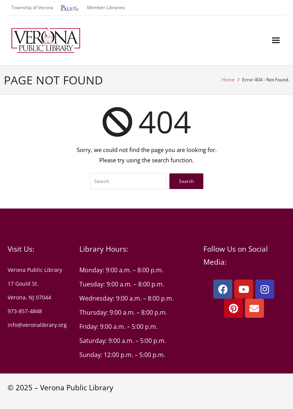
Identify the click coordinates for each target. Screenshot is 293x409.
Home (228, 79)
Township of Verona (32, 7)
